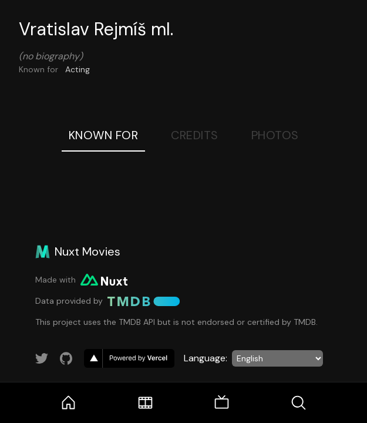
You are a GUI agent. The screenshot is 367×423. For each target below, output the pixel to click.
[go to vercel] (129, 358)
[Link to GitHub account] (66, 358)
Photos (275, 135)
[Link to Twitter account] (41, 358)
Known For (104, 135)
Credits (194, 135)
